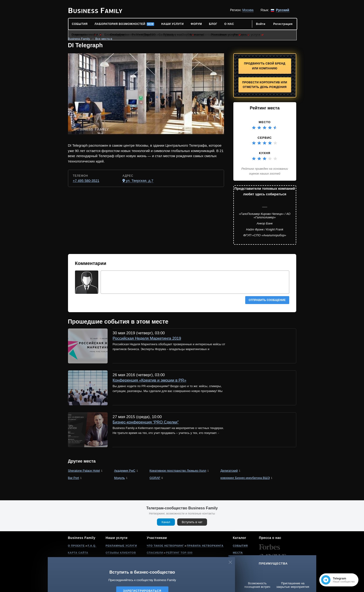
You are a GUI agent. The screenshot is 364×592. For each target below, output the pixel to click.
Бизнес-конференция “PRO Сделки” (146, 422)
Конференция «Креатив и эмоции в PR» (149, 380)
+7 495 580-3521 (86, 181)
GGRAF (155, 478)
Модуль (119, 478)
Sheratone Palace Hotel (84, 470)
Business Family (79, 39)
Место (265, 122)
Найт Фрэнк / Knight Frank (264, 229)
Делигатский (229, 470)
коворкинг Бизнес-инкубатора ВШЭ (245, 478)
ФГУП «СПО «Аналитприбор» (264, 235)
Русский (282, 10)
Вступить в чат (192, 522)
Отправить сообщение (267, 300)
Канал (166, 522)
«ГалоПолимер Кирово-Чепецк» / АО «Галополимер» (264, 215)
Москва (248, 10)
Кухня (264, 153)
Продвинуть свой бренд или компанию (265, 66)
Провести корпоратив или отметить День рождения (264, 85)
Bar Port (73, 478)
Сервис (265, 137)
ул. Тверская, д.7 (139, 181)
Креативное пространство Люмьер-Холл (178, 470)
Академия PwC (124, 470)
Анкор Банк (265, 223)
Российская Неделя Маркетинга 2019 (147, 338)
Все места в (103, 39)
